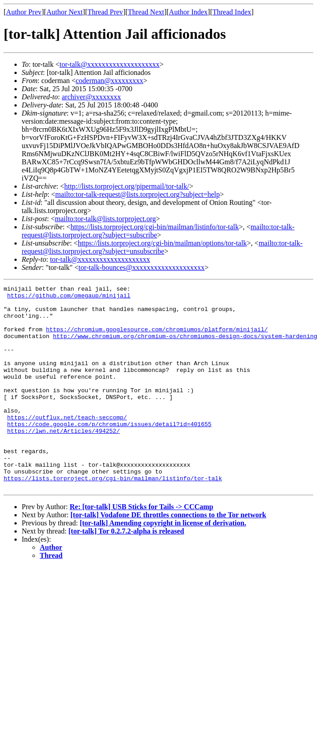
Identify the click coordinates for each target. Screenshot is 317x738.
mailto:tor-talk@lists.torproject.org (105, 219)
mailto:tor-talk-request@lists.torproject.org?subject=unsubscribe (162, 247)
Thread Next (146, 12)
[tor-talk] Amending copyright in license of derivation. (162, 563)
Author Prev (24, 12)
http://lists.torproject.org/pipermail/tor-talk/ (126, 186)
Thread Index (232, 12)
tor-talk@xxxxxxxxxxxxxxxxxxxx (110, 64)
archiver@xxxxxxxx (91, 97)
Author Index (188, 12)
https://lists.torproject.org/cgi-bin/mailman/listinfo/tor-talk (154, 227)
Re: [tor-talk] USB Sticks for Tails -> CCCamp (141, 547)
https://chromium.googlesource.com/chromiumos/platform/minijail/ (157, 338)
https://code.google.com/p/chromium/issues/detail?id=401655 (109, 452)
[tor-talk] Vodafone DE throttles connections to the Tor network (168, 555)
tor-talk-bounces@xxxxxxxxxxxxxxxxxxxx (142, 267)
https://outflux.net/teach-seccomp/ (67, 444)
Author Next (65, 12)
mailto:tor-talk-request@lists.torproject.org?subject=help (137, 194)
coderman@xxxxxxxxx (110, 80)
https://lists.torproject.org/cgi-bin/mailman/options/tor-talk (162, 243)
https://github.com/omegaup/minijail (69, 298)
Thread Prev (105, 12)
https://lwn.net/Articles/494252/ (63, 460)
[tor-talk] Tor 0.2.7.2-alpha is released (126, 572)
